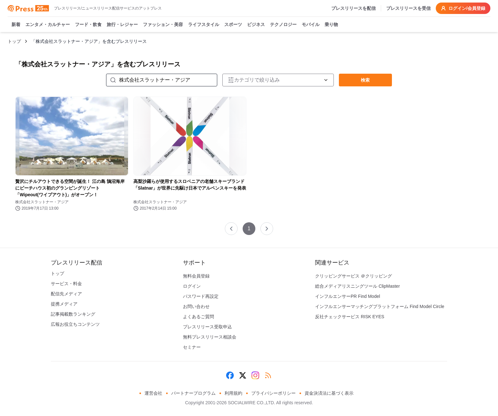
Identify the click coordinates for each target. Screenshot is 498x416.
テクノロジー (283, 25)
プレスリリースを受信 (408, 8)
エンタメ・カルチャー (47, 25)
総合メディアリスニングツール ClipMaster (357, 286)
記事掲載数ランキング (73, 314)
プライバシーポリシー (273, 393)
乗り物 (331, 25)
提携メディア (64, 303)
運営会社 (153, 393)
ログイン (192, 286)
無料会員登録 (196, 275)
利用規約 (233, 393)
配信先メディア (66, 293)
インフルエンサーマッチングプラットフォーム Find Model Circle (379, 306)
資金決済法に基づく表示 (329, 393)
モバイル (311, 25)
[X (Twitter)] (242, 375)
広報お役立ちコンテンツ (75, 324)
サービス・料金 (66, 283)
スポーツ (233, 25)
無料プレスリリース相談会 (209, 336)
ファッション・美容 (163, 25)
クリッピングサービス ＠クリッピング (353, 275)
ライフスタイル (203, 25)
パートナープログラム (193, 393)
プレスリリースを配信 (353, 8)
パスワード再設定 (201, 296)
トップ (14, 41)
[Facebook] (230, 375)
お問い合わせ (196, 306)
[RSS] (268, 375)
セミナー (192, 347)
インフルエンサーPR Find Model (347, 296)
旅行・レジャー (122, 25)
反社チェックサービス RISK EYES (349, 316)
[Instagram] (255, 375)
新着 (15, 25)
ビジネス (256, 25)
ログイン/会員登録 (463, 8)
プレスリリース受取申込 (207, 326)
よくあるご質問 (198, 316)
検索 (365, 80)
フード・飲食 (88, 25)
